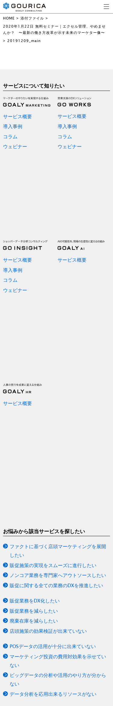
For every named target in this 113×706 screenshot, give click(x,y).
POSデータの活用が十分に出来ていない (53, 646)
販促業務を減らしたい (34, 611)
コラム (10, 136)
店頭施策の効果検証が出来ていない (48, 631)
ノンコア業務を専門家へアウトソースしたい (58, 575)
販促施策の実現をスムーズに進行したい (53, 565)
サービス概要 (17, 116)
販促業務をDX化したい (35, 600)
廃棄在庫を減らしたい (34, 620)
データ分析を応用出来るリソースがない (53, 694)
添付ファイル (32, 18)
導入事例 (12, 126)
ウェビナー (15, 146)
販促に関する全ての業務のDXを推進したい (56, 585)
